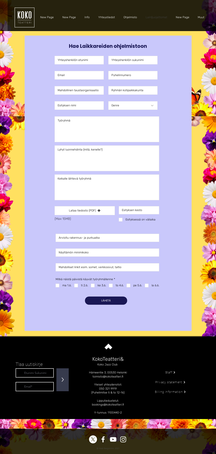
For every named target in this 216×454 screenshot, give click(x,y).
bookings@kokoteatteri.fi (108, 404)
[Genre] (133, 105)
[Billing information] (171, 392)
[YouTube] (113, 439)
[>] (62, 379)
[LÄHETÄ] (106, 301)
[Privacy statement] (171, 382)
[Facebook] (103, 439)
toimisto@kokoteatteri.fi (108, 376)
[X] (93, 439)
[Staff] (171, 372)
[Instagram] (123, 439)
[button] (85, 210)
